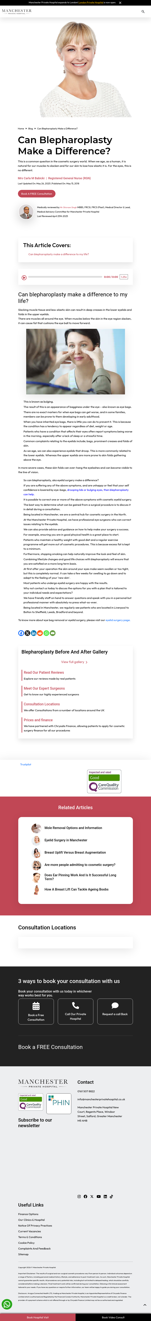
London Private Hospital (91, 2)
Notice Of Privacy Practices (35, 1228)
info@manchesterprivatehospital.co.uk (101, 1102)
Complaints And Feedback (34, 1251)
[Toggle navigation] (148, 11)
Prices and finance (42, 720)
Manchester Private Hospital (44, 1271)
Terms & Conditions (30, 1240)
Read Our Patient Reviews (49, 673)
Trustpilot (25, 765)
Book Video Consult (113, 1317)
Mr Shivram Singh (69, 208)
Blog (30, 128)
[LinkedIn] (34, 634)
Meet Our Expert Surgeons (49, 688)
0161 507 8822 (86, 1094)
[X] (27, 634)
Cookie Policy (26, 1246)
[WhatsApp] (46, 634)
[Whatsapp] (7, 1304)
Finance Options (28, 1217)
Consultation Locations (46, 704)
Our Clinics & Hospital (31, 1223)
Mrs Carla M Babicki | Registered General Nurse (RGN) (54, 178)
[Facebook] (21, 634)
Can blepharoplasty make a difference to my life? (58, 255)
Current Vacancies (29, 1234)
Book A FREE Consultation (41, 194)
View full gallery (75, 663)
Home (21, 128)
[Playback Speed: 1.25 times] (124, 277)
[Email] (52, 634)
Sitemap (23, 1257)
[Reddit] (40, 634)
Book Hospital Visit (38, 1317)
